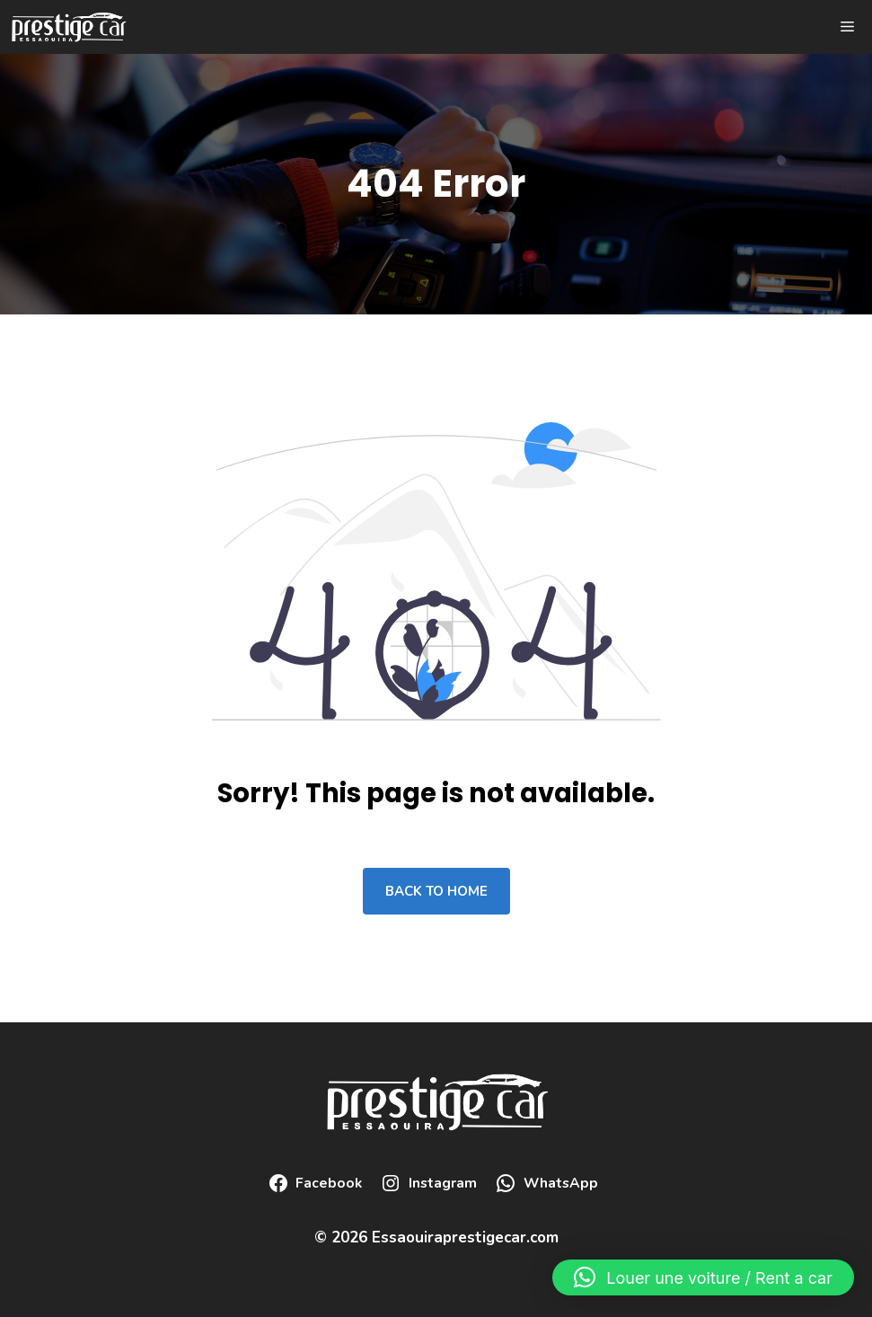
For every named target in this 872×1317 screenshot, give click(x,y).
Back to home (436, 891)
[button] (703, 1277)
